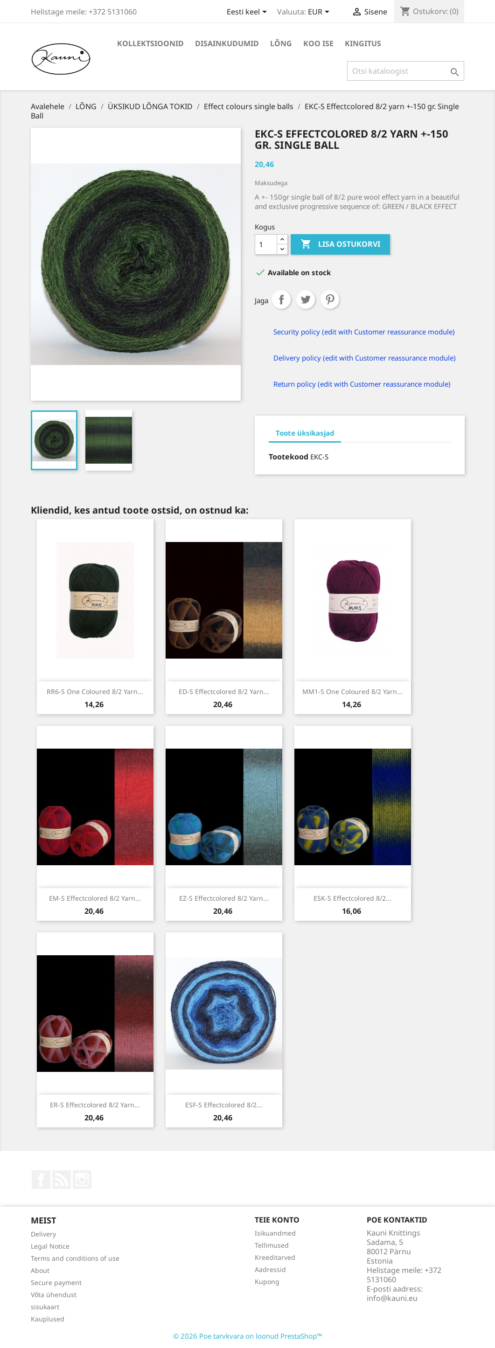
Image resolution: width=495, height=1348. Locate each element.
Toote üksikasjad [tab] (305, 433)
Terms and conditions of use (75, 1258)
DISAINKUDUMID (227, 43)
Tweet (305, 299)
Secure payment (56, 1282)
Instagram (82, 1179)
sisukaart (45, 1306)
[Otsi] (405, 71)
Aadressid (270, 1269)
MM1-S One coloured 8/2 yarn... (352, 691)
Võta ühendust (54, 1294)
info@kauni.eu (392, 1298)
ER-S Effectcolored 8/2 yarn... (95, 1104)
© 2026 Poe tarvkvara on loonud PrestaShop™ (247, 1336)
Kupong (267, 1281)
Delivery (43, 1234)
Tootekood (288, 456)
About (40, 1270)
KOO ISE (318, 43)
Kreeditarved (275, 1257)
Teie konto (277, 1220)
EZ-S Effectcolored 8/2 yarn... (224, 898)
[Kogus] (266, 244)
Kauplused (47, 1318)
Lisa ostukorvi (340, 244)
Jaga (281, 299)
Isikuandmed (275, 1233)
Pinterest (330, 299)
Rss (61, 1179)
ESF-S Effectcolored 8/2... (223, 1104)
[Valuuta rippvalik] (320, 12)
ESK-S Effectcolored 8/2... (352, 898)
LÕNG (281, 43)
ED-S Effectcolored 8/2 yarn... (224, 691)
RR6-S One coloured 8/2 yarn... (95, 691)
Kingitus (363, 43)
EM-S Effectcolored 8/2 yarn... (95, 898)
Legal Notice (50, 1246)
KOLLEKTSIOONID (150, 43)
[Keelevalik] (248, 12)
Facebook (41, 1179)
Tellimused (272, 1245)
